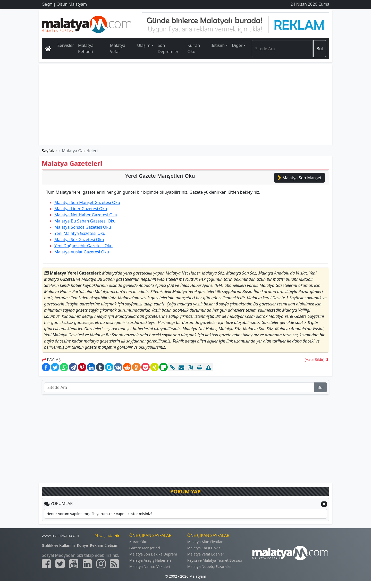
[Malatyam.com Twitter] (60, 563)
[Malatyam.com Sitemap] (114, 563)
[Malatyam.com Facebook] (46, 563)
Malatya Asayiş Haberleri (150, 560)
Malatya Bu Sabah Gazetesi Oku (85, 221)
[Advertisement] (186, 105)
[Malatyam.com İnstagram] (101, 563)
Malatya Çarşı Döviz (203, 547)
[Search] (282, 48)
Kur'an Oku (193, 48)
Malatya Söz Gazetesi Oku (79, 239)
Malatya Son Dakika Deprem (153, 554)
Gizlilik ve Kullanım (58, 545)
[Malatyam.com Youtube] (73, 563)
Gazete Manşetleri (144, 547)
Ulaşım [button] (143, 45)
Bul (320, 49)
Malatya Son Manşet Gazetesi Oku (87, 202)
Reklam (96, 545)
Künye (82, 545)
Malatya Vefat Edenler (205, 554)
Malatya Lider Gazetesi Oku (80, 208)
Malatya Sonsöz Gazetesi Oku (82, 227)
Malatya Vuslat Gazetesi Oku (81, 252)
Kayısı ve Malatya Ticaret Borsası (214, 560)
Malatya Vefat (117, 48)
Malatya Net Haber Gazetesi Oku (85, 215)
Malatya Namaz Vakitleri (149, 566)
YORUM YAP (185, 491)
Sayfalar (49, 150)
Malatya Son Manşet (299, 178)
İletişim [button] (217, 45)
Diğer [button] (237, 45)
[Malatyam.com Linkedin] (87, 563)
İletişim (111, 545)
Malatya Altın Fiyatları (205, 541)
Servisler (65, 45)
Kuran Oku (138, 541)
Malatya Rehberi (86, 48)
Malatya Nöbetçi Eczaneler (209, 566)
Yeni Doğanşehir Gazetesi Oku (83, 246)
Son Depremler (168, 48)
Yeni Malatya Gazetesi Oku (79, 233)
